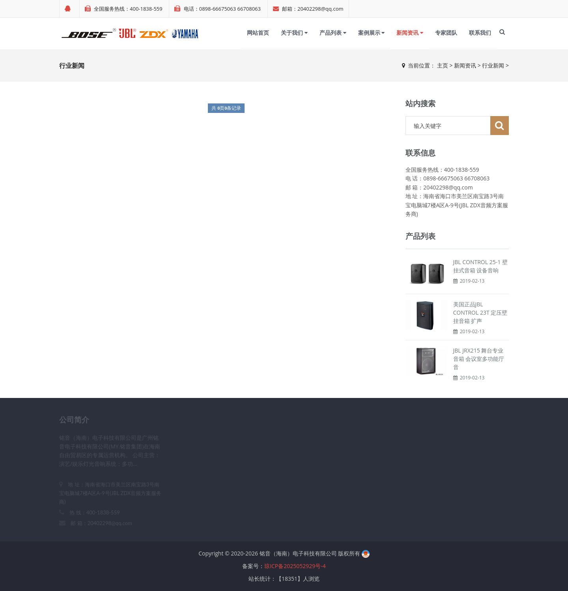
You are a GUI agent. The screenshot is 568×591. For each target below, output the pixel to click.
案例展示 (371, 32)
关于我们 (294, 32)
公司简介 (74, 419)
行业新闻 (493, 65)
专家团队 (446, 32)
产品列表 (333, 32)
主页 (442, 65)
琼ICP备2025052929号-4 (295, 566)
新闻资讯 (409, 32)
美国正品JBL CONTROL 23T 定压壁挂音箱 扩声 (480, 312)
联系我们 (480, 32)
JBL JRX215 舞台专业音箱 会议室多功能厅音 (478, 359)
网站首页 (258, 32)
